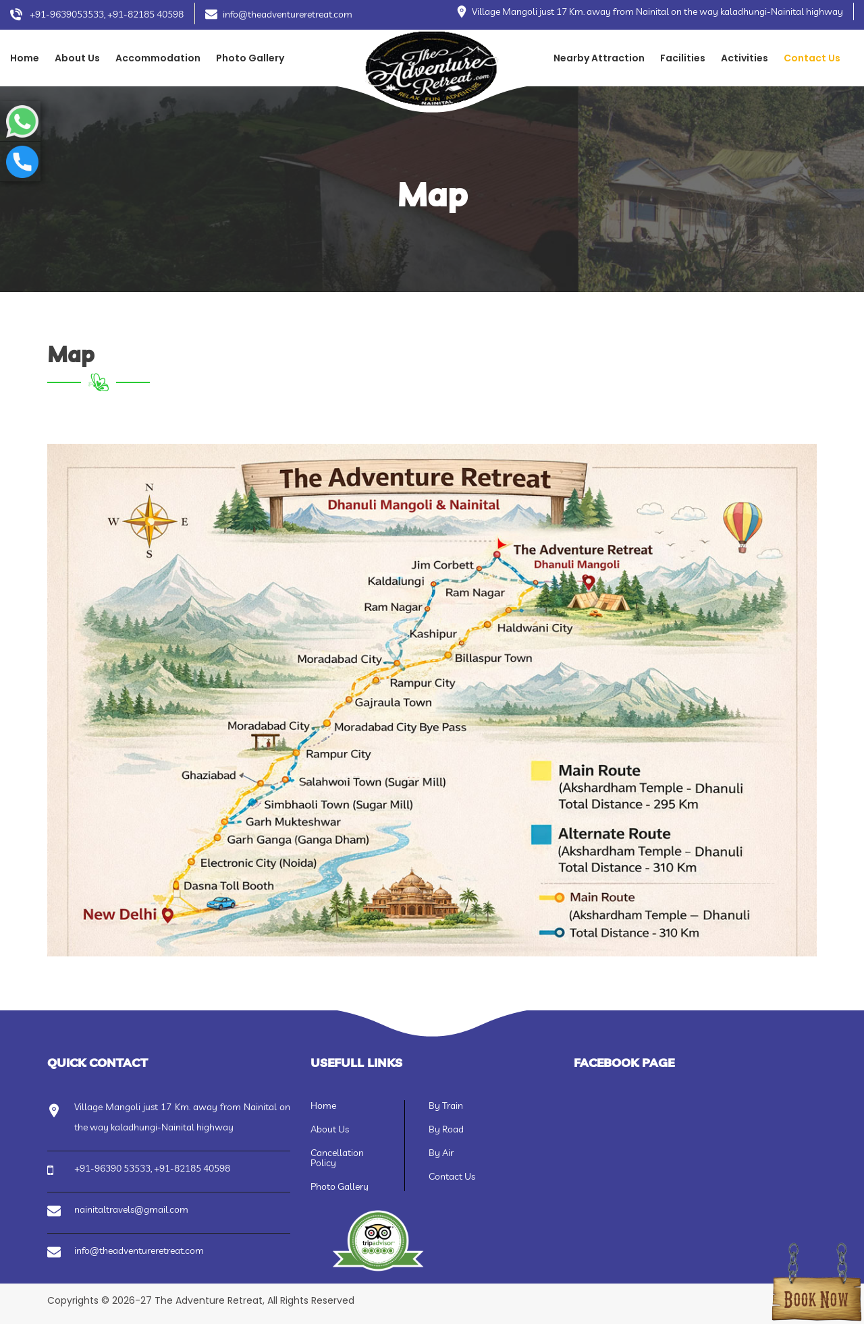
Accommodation (157, 58)
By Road (446, 1129)
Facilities (682, 58)
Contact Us (812, 58)
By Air (441, 1153)
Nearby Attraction (599, 58)
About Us (77, 58)
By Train (446, 1105)
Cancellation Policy (337, 1158)
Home (24, 58)
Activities (744, 58)
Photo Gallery (250, 58)
